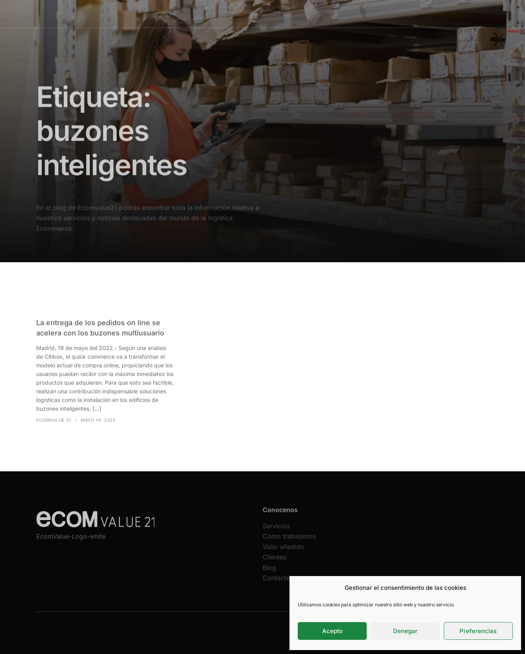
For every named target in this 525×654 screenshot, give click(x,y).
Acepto (332, 631)
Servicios (210, 13)
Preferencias (478, 631)
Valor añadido (311, 13)
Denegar (405, 631)
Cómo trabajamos (258, 13)
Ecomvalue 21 (53, 423)
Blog (380, 13)
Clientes (351, 13)
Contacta (409, 13)
